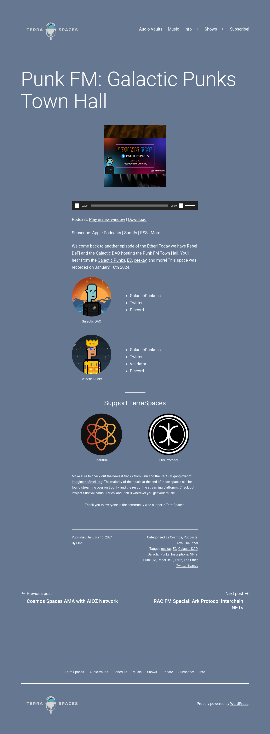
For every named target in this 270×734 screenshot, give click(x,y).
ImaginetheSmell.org (87, 482)
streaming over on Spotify (100, 487)
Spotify (130, 232)
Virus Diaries (105, 493)
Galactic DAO (108, 253)
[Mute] (181, 205)
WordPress (239, 703)
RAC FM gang (171, 476)
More (155, 232)
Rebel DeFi (165, 560)
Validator (138, 363)
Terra (179, 543)
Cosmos (176, 537)
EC (129, 260)
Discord (137, 309)
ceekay (140, 260)
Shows (211, 29)
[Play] (77, 205)
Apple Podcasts (106, 232)
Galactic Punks (111, 260)
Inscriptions (179, 554)
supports (158, 505)
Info (188, 29)
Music (173, 29)
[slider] (129, 205)
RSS (144, 232)
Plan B (127, 493)
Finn (145, 476)
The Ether (191, 543)
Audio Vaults (150, 29)
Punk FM (149, 560)
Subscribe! (239, 29)
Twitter (136, 302)
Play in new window (107, 219)
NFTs (193, 554)
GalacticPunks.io (145, 295)
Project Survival (83, 493)
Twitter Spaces (187, 566)
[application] (135, 205)
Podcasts (190, 537)
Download (137, 219)
